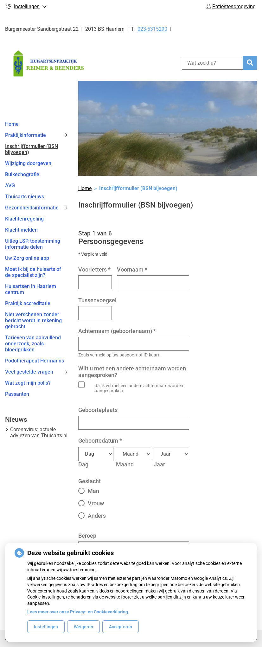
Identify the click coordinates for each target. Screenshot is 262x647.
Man (93, 491)
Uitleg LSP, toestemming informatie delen (32, 244)
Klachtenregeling (24, 219)
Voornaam (132, 269)
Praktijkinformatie (25, 135)
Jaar (159, 464)
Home (12, 124)
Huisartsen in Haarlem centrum (30, 289)
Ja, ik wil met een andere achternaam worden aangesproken (139, 388)
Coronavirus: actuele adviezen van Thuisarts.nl (38, 432)
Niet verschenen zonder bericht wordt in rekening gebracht (33, 320)
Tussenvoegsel (97, 300)
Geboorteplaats (98, 410)
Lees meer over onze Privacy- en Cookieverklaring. (78, 611)
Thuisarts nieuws (24, 197)
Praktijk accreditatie (27, 303)
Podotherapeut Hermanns (34, 361)
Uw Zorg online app (27, 258)
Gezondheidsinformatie (32, 208)
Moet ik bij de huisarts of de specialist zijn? (33, 272)
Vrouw (96, 503)
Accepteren (120, 626)
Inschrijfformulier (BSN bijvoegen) (31, 149)
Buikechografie (22, 174)
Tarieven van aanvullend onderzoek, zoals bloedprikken (33, 344)
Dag (83, 464)
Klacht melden (21, 230)
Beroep (87, 535)
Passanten (17, 394)
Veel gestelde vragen (29, 372)
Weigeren (83, 626)
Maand (125, 464)
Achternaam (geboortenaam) (117, 331)
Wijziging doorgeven (28, 163)
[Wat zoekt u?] (212, 63)
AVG (10, 186)
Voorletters (94, 269)
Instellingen (46, 626)
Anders (97, 515)
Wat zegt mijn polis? (28, 383)
